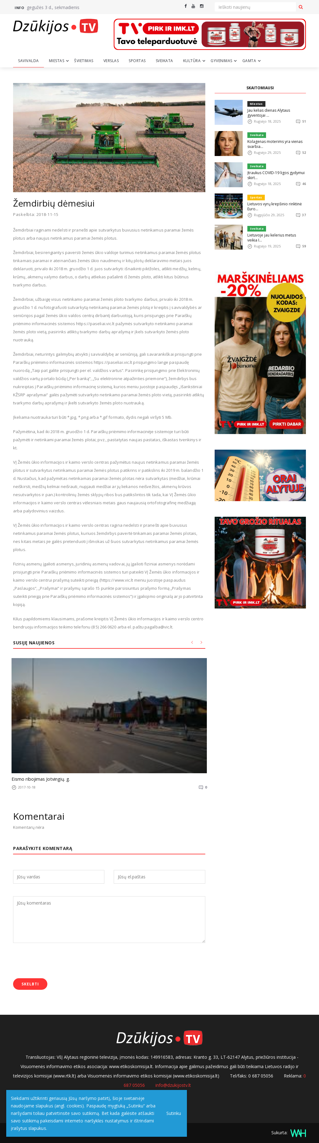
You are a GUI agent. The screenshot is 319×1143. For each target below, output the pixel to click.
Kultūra (192, 60)
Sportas (137, 60)
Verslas (111, 60)
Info (19, 7)
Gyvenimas (221, 60)
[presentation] (60, 960)
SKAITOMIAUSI (260, 87)
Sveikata (164, 60)
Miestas (56, 60)
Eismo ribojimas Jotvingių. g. (37, 778)
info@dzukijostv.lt (173, 1084)
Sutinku (171, 1113)
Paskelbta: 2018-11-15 (36, 214)
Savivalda (28, 60)
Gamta (249, 60)
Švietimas (83, 60)
